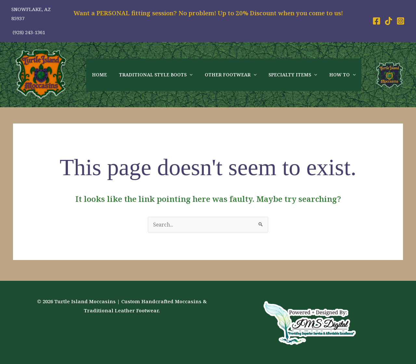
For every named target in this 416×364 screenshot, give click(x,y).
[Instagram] (400, 21)
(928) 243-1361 (28, 32)
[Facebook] (376, 21)
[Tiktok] (388, 21)
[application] (185, 74)
